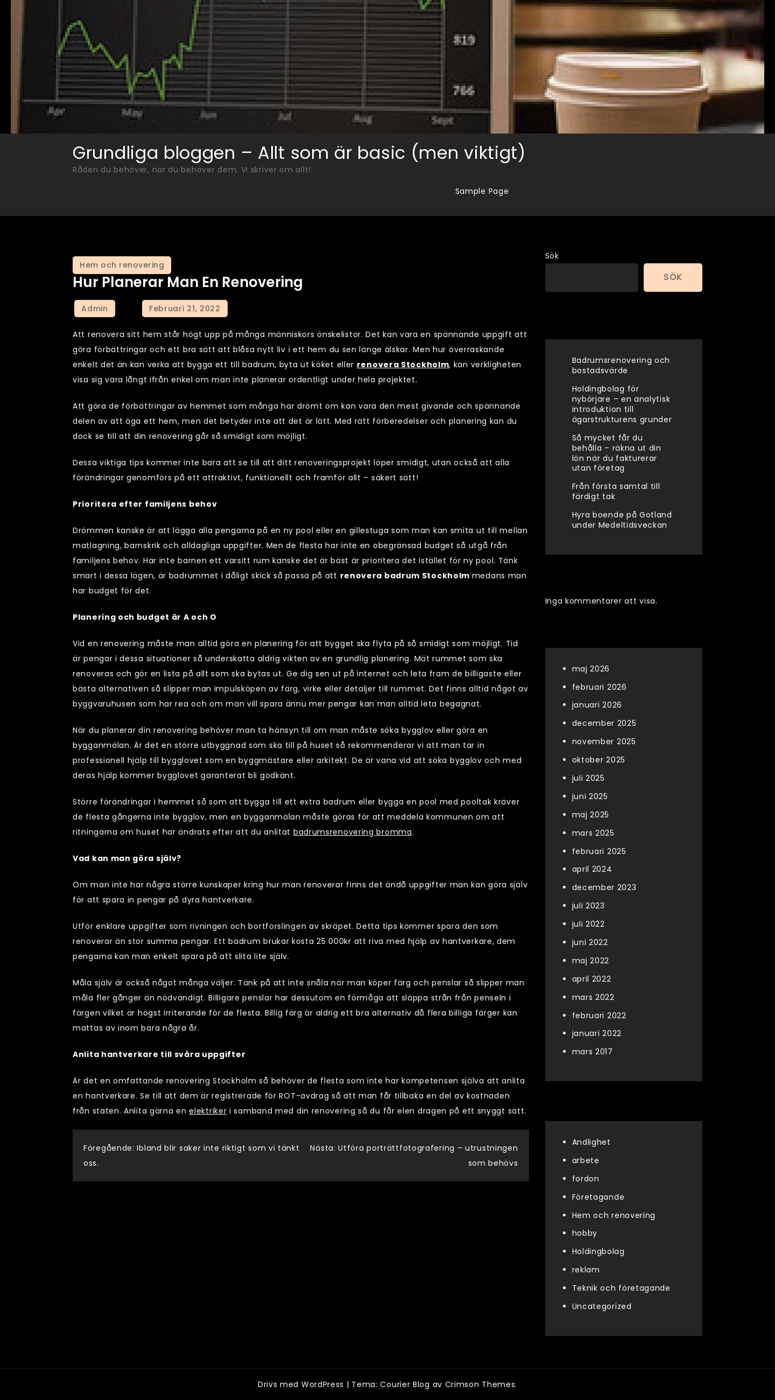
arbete (586, 1160)
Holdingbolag (598, 1251)
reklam (586, 1269)
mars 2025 (593, 833)
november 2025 (604, 741)
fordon (586, 1178)
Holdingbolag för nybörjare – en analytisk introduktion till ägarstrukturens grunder (622, 404)
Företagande (598, 1197)
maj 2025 (591, 814)
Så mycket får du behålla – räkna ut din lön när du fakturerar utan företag (616, 453)
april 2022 (591, 979)
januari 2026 (597, 704)
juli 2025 (588, 778)
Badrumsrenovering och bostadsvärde (621, 365)
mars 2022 (593, 997)
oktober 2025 (598, 759)
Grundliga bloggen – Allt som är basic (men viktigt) (299, 153)
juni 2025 (590, 796)
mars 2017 (592, 1051)
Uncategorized (602, 1306)
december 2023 (604, 887)
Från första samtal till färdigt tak (616, 491)
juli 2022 (588, 924)
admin (94, 308)
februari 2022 (599, 1015)
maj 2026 (591, 668)
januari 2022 (597, 1033)
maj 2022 (591, 960)
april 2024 (592, 869)
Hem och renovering (122, 265)
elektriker (208, 1110)
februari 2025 (599, 851)
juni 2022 (590, 942)
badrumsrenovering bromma (352, 832)
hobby (585, 1233)
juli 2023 (588, 905)
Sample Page (482, 191)
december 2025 (604, 723)
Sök (552, 255)
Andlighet (591, 1142)
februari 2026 (599, 687)
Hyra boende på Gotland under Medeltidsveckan (622, 519)
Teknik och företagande (621, 1288)
